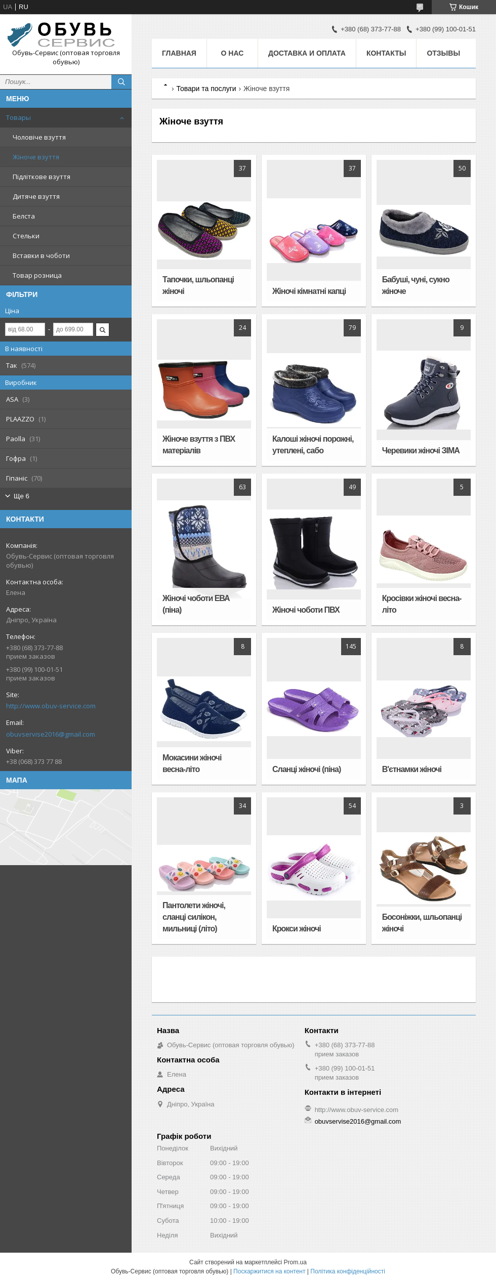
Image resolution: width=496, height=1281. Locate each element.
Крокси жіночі (296, 928)
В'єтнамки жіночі (411, 769)
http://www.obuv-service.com (51, 705)
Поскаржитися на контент (269, 1271)
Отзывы (443, 53)
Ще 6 (21, 496)
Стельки (26, 235)
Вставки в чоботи (41, 255)
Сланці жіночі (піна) (306, 769)
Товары (18, 117)
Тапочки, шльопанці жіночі (198, 285)
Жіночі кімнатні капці (309, 291)
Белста (24, 216)
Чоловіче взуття (39, 137)
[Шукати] (121, 82)
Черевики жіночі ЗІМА (421, 450)
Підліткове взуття (41, 176)
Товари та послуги (206, 88)
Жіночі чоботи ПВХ (306, 610)
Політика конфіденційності (347, 1271)
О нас (232, 53)
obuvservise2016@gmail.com (50, 734)
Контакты (386, 53)
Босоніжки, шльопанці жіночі (422, 923)
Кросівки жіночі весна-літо (422, 604)
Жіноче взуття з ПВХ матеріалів (198, 445)
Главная (179, 53)
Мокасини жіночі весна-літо (191, 763)
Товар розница (37, 275)
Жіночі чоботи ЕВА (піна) (196, 604)
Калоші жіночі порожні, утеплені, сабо (313, 445)
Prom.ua (295, 1262)
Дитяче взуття (36, 196)
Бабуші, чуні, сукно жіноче (415, 285)
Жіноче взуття (36, 156)
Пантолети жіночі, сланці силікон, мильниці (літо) (193, 917)
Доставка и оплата (307, 53)
